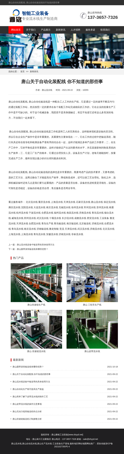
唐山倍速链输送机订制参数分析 (27, 419)
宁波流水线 (35, 212)
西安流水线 (93, 218)
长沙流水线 (68, 218)
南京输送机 (72, 223)
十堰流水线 (55, 218)
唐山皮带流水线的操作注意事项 (27, 404)
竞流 (61, 229)
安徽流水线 (52, 234)
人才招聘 (75, 30)
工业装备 (104, 218)
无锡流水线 (65, 207)
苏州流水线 (102, 207)
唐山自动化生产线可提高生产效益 (28, 389)
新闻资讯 (60, 30)
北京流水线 (32, 202)
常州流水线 (90, 207)
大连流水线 (39, 207)
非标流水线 (77, 234)
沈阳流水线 (27, 207)
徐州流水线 (77, 207)
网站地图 (82, 443)
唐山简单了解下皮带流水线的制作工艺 (30, 396)
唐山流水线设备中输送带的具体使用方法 (35, 244)
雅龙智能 (54, 229)
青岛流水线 (98, 212)
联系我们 (105, 30)
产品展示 (45, 30)
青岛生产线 (47, 223)
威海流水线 (17, 218)
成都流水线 (80, 218)
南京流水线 (52, 207)
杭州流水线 (22, 212)
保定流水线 (110, 202)
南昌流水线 (72, 212)
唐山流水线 (97, 202)
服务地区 (74, 443)
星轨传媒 (101, 443)
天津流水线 (69, 202)
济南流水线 (85, 212)
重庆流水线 (44, 202)
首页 (22, 71)
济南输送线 (43, 229)
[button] (9, 51)
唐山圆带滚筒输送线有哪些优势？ (32, 249)
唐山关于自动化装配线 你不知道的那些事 (32, 374)
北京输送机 (85, 223)
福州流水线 (60, 212)
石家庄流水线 (83, 202)
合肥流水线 (47, 212)
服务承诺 (90, 30)
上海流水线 (57, 202)
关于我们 (31, 30)
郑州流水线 (30, 218)
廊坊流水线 (14, 207)
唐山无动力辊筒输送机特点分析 (27, 411)
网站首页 (16, 30)
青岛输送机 (60, 223)
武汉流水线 (43, 218)
